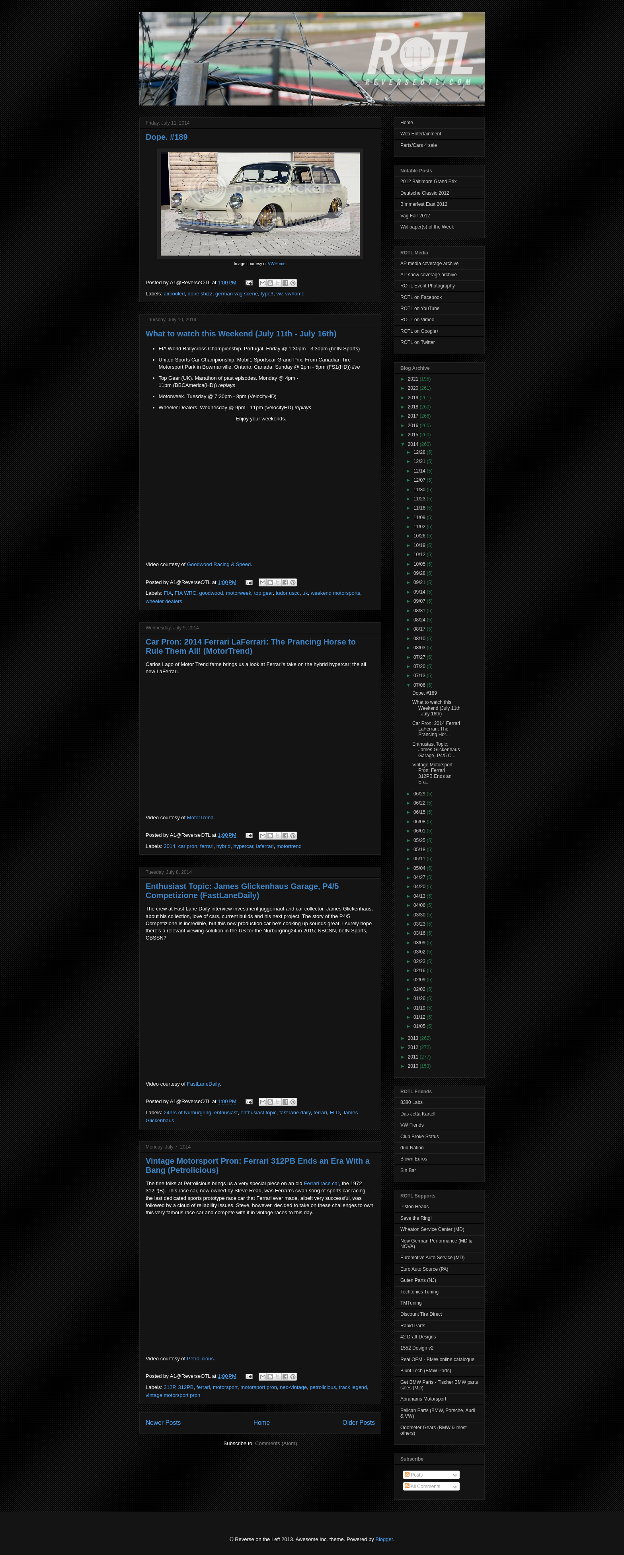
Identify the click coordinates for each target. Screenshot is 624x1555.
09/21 (420, 582)
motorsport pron (258, 1387)
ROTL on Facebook (421, 297)
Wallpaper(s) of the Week (427, 227)
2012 (414, 1047)
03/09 (420, 943)
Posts (414, 1475)
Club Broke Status (419, 1136)
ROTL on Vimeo (417, 319)
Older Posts (359, 1422)
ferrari (207, 846)
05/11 (420, 859)
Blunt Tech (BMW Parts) (425, 1370)
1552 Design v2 (416, 1348)
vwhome (294, 294)
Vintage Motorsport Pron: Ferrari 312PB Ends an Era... (432, 773)
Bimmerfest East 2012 (423, 204)
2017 (414, 416)
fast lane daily (295, 1112)
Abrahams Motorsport (423, 1399)
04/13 (420, 896)
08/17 (420, 629)
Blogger (384, 1539)
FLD (335, 1112)
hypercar (243, 846)
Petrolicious (200, 1359)
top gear (263, 593)
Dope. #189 (167, 137)
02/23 (420, 961)
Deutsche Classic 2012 (424, 193)
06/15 (420, 812)
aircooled (174, 294)
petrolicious (323, 1387)
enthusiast (226, 1112)
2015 (414, 435)
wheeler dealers (164, 601)
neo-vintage (293, 1387)
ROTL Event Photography (427, 286)
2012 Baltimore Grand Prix (428, 181)
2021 (414, 379)
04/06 (420, 905)
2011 (414, 1057)
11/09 (420, 517)
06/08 (420, 821)
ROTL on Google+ (419, 331)
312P (170, 1387)
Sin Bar (408, 1170)
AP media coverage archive (429, 263)
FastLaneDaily (203, 1084)
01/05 (420, 1026)
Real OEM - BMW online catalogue (437, 1359)
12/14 (420, 471)
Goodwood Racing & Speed (219, 564)
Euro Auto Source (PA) (424, 1269)
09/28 (420, 573)
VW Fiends (412, 1125)
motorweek (239, 593)
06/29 (420, 794)
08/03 (420, 648)
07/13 (420, 675)
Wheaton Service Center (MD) (432, 1229)
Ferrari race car (321, 1183)
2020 (414, 388)
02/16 (420, 970)
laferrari (265, 846)
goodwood (211, 593)
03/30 (420, 915)
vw (279, 294)
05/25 (420, 840)
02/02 (420, 989)
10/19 (420, 545)
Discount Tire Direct (421, 1314)
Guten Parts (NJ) (418, 1280)
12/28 (420, 452)
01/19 (420, 1008)
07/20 (420, 666)
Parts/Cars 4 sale (418, 145)
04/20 (420, 886)
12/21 (420, 461)
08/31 (420, 610)
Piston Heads (414, 1206)
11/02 (420, 526)
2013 (414, 1038)
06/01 (420, 831)
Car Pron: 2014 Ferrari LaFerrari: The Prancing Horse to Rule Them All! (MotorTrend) (251, 646)
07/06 (420, 685)
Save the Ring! (416, 1218)
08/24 (420, 620)
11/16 (420, 508)
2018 (414, 407)
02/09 (420, 980)
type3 (267, 294)
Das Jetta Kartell (417, 1114)
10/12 (420, 554)
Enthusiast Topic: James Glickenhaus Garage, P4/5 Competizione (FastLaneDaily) (242, 891)
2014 (170, 846)
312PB (185, 1387)
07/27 (420, 657)
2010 (414, 1066)
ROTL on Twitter (417, 342)
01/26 (420, 998)
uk (305, 593)
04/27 (420, 877)
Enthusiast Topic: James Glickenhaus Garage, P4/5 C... (436, 749)
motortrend (289, 846)
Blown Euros (413, 1159)
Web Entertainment (420, 134)
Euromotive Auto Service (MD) (432, 1257)
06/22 (420, 803)
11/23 (420, 499)
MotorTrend (200, 817)
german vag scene (236, 294)
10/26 (420, 536)
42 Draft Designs (418, 1337)
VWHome (276, 264)
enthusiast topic (259, 1112)
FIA (168, 593)
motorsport (225, 1387)
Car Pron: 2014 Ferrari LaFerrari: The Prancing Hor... (436, 729)
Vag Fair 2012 (415, 216)
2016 (414, 425)
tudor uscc (288, 593)
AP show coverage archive (428, 274)
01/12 (420, 1017)
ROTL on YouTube (420, 308)
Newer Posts (163, 1422)
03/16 (420, 933)
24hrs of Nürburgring (187, 1112)
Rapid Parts (412, 1325)
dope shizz (200, 294)
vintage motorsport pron (173, 1395)
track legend (353, 1387)
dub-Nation (412, 1148)
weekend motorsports (335, 593)
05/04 (420, 868)
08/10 (420, 638)
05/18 (420, 849)
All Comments (422, 1486)
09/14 (420, 592)
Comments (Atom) (276, 1443)
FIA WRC (185, 593)
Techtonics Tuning (419, 1292)
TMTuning (411, 1303)
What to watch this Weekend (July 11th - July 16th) (241, 333)
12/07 (420, 480)
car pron (187, 846)
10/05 (420, 564)
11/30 (420, 489)
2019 (414, 397)
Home (262, 1422)
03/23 (420, 924)
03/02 (420, 952)
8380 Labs (411, 1102)
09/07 (420, 601)
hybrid (223, 846)
